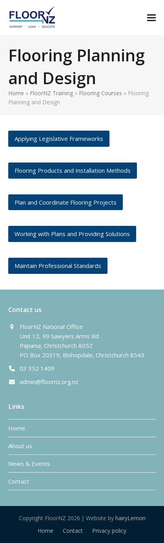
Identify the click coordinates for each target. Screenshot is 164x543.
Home (16, 93)
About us (20, 446)
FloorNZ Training (51, 93)
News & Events (29, 463)
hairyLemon (130, 518)
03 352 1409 (37, 368)
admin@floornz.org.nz (49, 382)
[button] (151, 17)
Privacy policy (109, 530)
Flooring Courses (100, 93)
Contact (18, 481)
